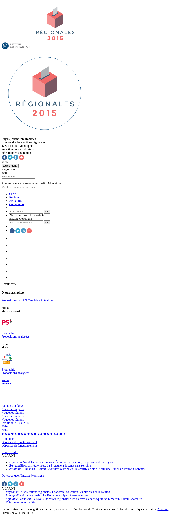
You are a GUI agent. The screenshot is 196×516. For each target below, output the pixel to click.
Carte (12, 194)
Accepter (163, 509)
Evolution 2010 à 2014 (15, 423)
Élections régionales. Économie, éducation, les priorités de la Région (61, 462)
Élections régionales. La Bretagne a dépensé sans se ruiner (50, 465)
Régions (14, 197)
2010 (5, 426)
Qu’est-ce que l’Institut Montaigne (23, 475)
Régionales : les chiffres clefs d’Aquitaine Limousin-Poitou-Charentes (77, 469)
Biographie (8, 333)
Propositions (10, 300)
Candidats (34, 300)
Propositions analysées (15, 336)
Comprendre (16, 204)
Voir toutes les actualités (21, 502)
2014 (5, 429)
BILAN (23, 300)
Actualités (15, 200)
